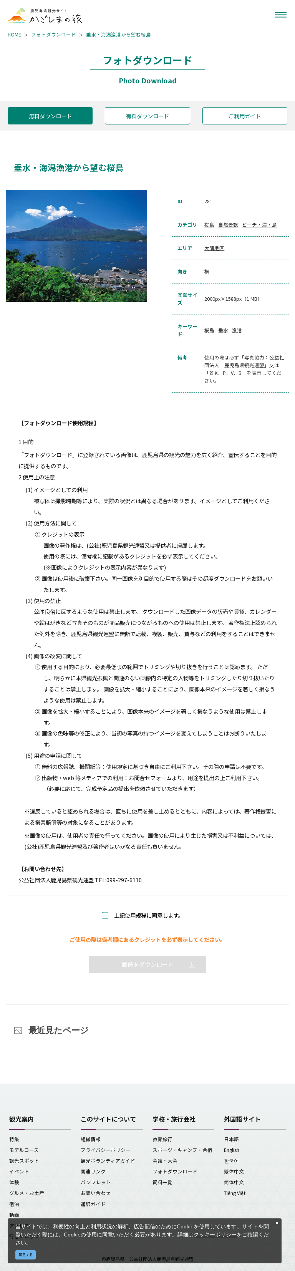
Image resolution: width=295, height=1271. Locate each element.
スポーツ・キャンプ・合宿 (182, 1149)
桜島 (209, 224)
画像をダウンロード (148, 964)
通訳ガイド (93, 1204)
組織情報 (91, 1139)
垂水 (223, 330)
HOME (14, 34)
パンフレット (96, 1182)
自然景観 (228, 224)
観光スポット (24, 1160)
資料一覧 (162, 1182)
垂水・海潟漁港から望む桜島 (118, 34)
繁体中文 (234, 1171)
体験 (14, 1182)
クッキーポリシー (215, 1234)
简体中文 (234, 1182)
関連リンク (93, 1171)
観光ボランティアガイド (108, 1160)
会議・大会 (164, 1160)
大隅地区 (214, 248)
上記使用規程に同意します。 (149, 915)
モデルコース (24, 1149)
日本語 (231, 1139)
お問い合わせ (96, 1192)
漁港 (237, 330)
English (231, 1149)
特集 (14, 1139)
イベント (19, 1171)
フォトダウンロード (53, 34)
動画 (14, 1214)
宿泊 (14, 1204)
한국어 (231, 1160)
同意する (26, 1254)
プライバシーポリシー (106, 1149)
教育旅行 (162, 1139)
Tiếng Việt (234, 1192)
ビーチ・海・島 (259, 224)
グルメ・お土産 (26, 1192)
